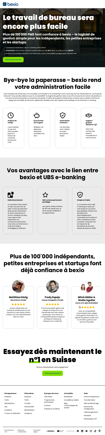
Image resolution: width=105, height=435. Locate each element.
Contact (47, 405)
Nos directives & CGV (9, 431)
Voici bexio (48, 397)
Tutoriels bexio (89, 400)
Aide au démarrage (91, 403)
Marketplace (9, 403)
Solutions (7, 397)
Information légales (36, 431)
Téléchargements (91, 412)
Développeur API (90, 419)
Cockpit (27, 403)
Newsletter (68, 397)
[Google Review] (80, 307)
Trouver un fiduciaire (12, 413)
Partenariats (29, 407)
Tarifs (6, 400)
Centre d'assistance (91, 397)
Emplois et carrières (52, 409)
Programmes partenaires (49, 401)
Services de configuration (89, 408)
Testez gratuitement (13, 59)
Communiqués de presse (71, 406)
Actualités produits (71, 400)
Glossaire (87, 415)
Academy (8, 410)
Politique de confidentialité (21, 431)
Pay (5, 407)
